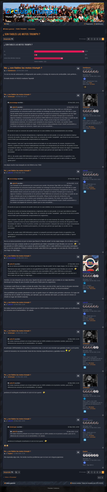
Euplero (85, 451)
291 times (91, 126)
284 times (91, 287)
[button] (88, 39)
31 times (92, 84)
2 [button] (94, 39)
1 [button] (91, 39)
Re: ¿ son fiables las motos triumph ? (23, 68)
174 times (92, 128)
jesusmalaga (13, 102)
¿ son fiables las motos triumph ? (21, 34)
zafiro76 (14, 107)
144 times (92, 189)
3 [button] (97, 39)
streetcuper (86, 107)
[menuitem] (6, 23)
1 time (90, 82)
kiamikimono (86, 67)
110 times (91, 187)
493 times (92, 288)
